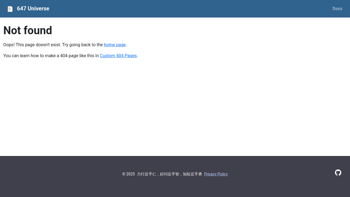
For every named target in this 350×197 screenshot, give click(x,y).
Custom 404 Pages (118, 55)
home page (115, 44)
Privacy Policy (216, 174)
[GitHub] (338, 173)
